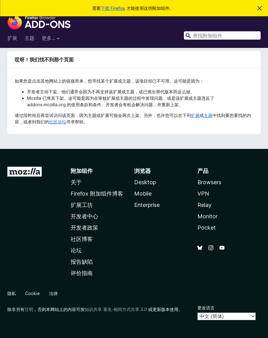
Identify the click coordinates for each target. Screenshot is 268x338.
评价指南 (82, 273)
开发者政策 (84, 227)
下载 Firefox (113, 8)
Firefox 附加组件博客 (97, 193)
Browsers (209, 182)
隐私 (11, 293)
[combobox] (222, 35)
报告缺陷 (82, 261)
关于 (76, 182)
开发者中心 (84, 216)
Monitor (207, 216)
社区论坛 (57, 121)
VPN (203, 193)
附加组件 (82, 171)
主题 (29, 38)
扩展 (12, 38)
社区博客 (82, 239)
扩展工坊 (82, 205)
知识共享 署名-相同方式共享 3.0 (116, 309)
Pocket (206, 227)
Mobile (143, 193)
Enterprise (147, 205)
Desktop (145, 182)
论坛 (76, 250)
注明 (29, 309)
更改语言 (206, 307)
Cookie (32, 293)
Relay (204, 205)
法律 (53, 293)
